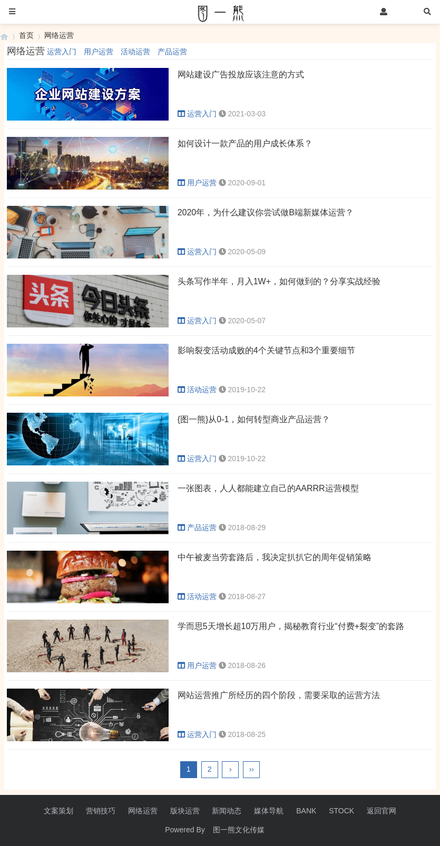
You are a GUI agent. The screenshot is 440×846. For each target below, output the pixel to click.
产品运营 (172, 51)
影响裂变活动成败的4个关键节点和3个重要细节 (267, 350)
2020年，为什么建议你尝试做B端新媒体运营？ (266, 212)
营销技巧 (100, 811)
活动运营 (135, 51)
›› (251, 769)
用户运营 (98, 51)
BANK (306, 811)
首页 (26, 35)
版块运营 (185, 811)
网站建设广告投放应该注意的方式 (241, 74)
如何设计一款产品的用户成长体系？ (245, 143)
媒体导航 (268, 811)
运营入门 (61, 51)
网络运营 (59, 35)
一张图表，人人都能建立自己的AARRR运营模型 (268, 488)
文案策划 (58, 811)
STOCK (341, 811)
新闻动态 (226, 811)
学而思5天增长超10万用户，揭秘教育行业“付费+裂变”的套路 (291, 626)
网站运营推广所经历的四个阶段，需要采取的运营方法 (279, 695)
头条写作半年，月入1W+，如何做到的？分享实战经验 (279, 281)
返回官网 (381, 811)
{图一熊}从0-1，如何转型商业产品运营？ (254, 419)
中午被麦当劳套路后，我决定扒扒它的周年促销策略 (274, 557)
